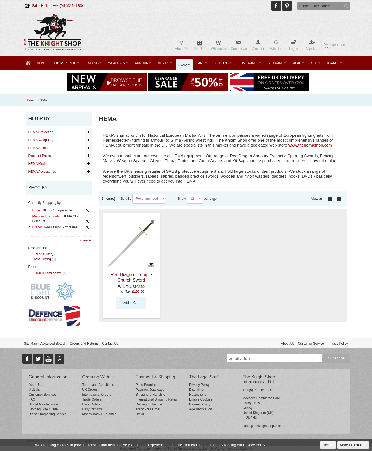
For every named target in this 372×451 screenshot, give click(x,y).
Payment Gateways (150, 390)
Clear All (86, 240)
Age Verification (200, 409)
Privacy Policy (338, 343)
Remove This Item (87, 210)
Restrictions (197, 394)
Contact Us (110, 343)
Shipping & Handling (150, 394)
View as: (317, 199)
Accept (328, 445)
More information (353, 445)
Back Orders (91, 404)
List (339, 199)
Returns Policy (199, 404)
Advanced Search (53, 343)
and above (48, 273)
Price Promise (146, 385)
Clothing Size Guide (43, 409)
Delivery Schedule (149, 404)
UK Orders (90, 390)
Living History (43, 254)
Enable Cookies (200, 399)
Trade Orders (92, 399)
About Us (287, 343)
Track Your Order (148, 409)
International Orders (96, 394)
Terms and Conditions (98, 385)
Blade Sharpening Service (48, 414)
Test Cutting (42, 259)
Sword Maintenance (43, 404)
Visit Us (34, 390)
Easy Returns (92, 409)
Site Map (30, 343)
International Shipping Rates (156, 399)
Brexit (140, 414)
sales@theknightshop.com (262, 426)
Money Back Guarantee (99, 414)
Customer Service (311, 343)
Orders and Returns (84, 343)
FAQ (32, 399)
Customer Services (42, 394)
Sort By (126, 199)
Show (182, 199)
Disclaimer (196, 390)
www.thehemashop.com (310, 145)
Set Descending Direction (170, 199)
